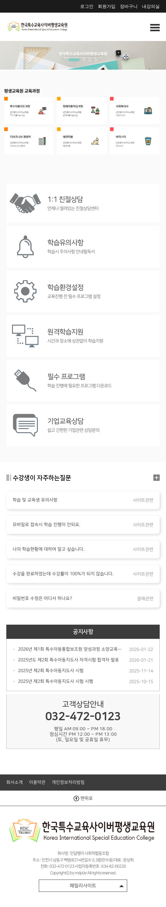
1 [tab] (74, 59)
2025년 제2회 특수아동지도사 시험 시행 (55, 681)
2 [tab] (84, 59)
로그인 (86, 6)
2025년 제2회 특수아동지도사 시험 (51, 670)
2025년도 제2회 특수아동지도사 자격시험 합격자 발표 (68, 660)
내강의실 (151, 6)
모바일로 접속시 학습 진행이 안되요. (46, 524)
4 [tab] (96, 59)
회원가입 (107, 6)
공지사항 (83, 632)
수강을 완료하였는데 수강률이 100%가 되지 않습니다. (63, 573)
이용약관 (37, 782)
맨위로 (83, 798)
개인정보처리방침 (68, 782)
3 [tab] (90, 59)
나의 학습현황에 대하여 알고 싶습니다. (48, 549)
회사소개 (14, 782)
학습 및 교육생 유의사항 (35, 500)
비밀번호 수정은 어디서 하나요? (42, 598)
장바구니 (129, 6)
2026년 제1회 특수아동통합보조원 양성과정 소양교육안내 (72, 649)
